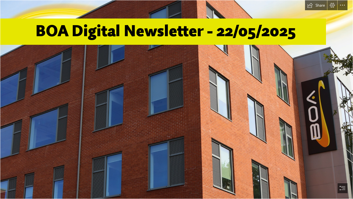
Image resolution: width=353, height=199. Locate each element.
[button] (316, 5)
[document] (176, 99)
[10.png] (176, 99)
